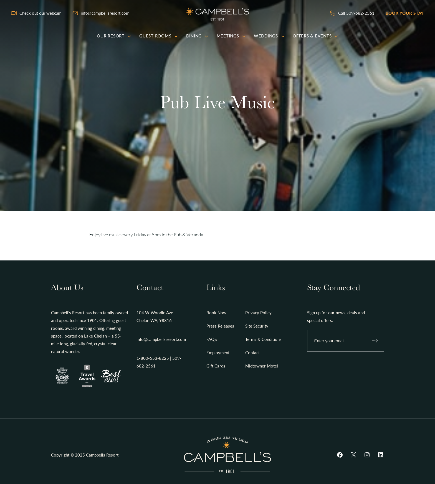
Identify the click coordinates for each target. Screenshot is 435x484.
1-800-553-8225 (152, 358)
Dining (197, 35)
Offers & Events (315, 35)
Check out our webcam (40, 13)
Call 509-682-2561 (356, 13)
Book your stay (405, 13)
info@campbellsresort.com (105, 13)
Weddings (269, 35)
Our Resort (114, 35)
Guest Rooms (158, 35)
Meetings (231, 35)
